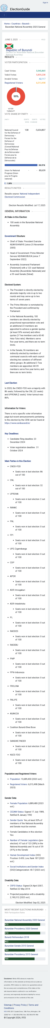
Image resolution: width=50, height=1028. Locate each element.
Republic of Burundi (19, 50)
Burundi (25, 23)
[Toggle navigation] (4, 15)
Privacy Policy (20, 1005)
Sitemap (8, 1005)
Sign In (45, 3)
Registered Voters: (14, 82)
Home (7, 23)
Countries (15, 23)
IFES (5, 1011)
